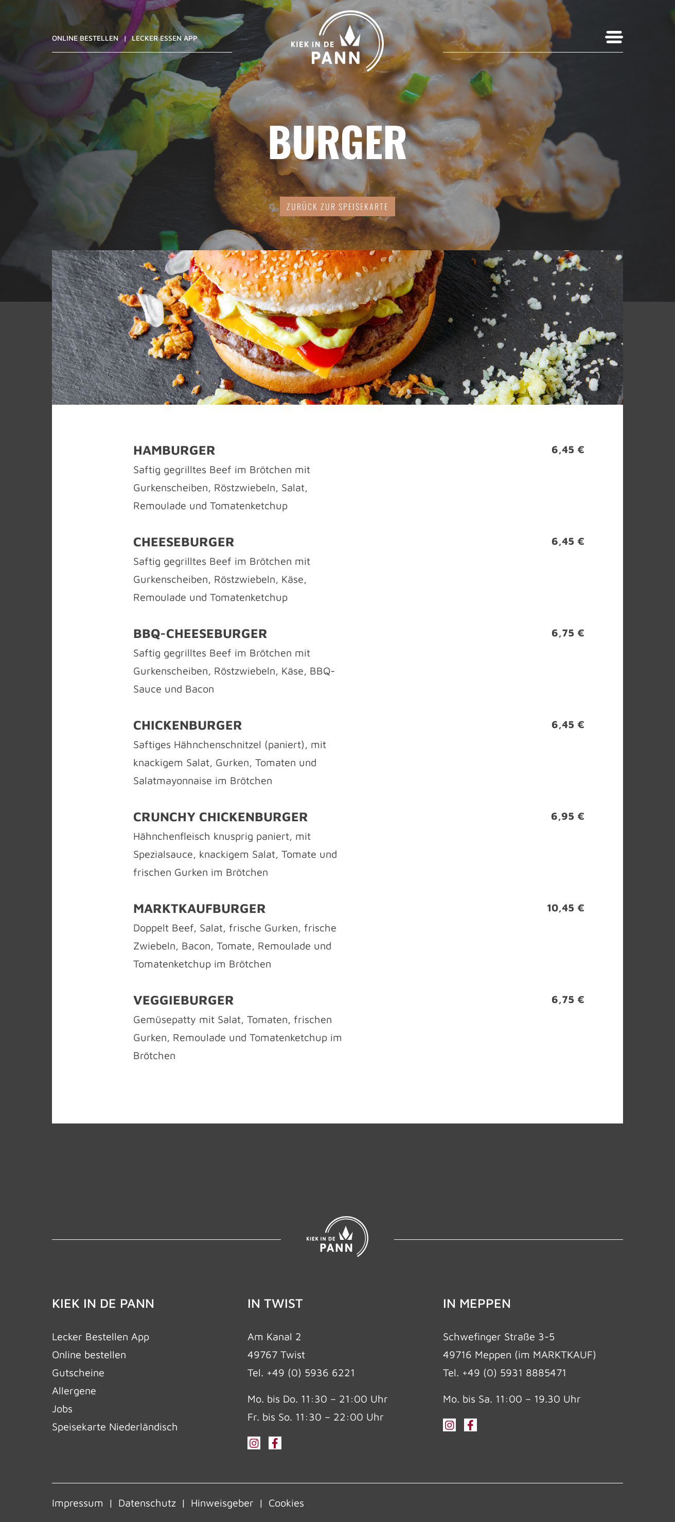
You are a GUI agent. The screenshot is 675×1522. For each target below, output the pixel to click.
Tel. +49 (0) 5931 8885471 (504, 1372)
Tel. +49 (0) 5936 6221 (301, 1372)
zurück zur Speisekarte (337, 206)
